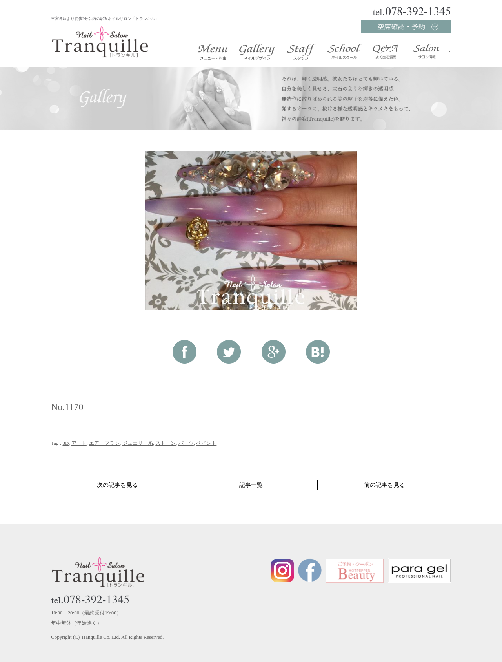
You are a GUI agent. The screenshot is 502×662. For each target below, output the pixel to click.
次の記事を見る (117, 485)
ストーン (165, 443)
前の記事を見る (384, 485)
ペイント (206, 443)
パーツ (186, 443)
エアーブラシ (104, 443)
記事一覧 (251, 485)
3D (65, 443)
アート (79, 443)
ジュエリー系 (137, 443)
